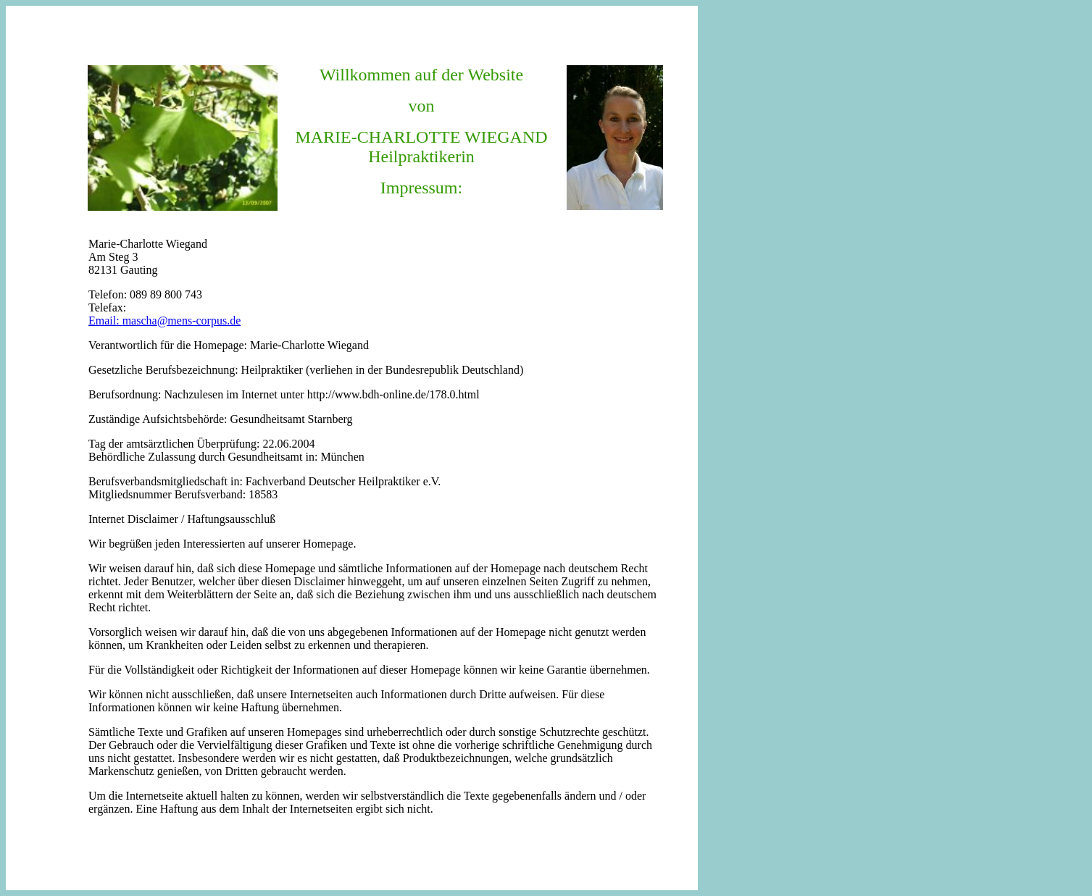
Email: (105, 320)
